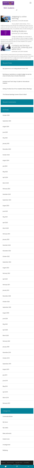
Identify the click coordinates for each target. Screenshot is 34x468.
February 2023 (6, 234)
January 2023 (6, 239)
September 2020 (7, 307)
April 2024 (5, 177)
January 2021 (6, 290)
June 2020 (5, 318)
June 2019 (5, 380)
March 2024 (6, 183)
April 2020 (5, 330)
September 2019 (7, 363)
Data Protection (10, 462)
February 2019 (6, 403)
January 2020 (6, 346)
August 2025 (6, 126)
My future (5, 422)
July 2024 (5, 166)
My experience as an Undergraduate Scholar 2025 (15, 68)
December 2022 (7, 245)
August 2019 (6, 369)
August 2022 (6, 267)
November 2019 (7, 352)
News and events (7, 433)
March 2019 (6, 397)
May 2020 (5, 324)
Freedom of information (6, 464)
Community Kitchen (8, 416)
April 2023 (5, 222)
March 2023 (6, 228)
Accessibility (26, 462)
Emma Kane (15, 20)
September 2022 (7, 262)
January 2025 (6, 143)
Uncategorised (6, 444)
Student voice (6, 439)
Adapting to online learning (19, 17)
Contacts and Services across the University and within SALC (22, 47)
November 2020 (7, 296)
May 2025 (5, 138)
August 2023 (6, 205)
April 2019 (5, 392)
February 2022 (6, 273)
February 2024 (6, 188)
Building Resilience (19, 31)
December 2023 (7, 194)
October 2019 (6, 358)
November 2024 (7, 149)
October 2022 (6, 256)
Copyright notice (18, 462)
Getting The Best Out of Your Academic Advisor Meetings (17, 89)
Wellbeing (26, 33)
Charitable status (16, 464)
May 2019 (5, 386)
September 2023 (7, 200)
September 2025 (7, 121)
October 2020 (6, 301)
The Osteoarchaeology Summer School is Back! (15, 94)
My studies (26, 20)
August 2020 (6, 313)
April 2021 (5, 279)
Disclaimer (3, 462)
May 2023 (5, 217)
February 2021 (6, 284)
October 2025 (6, 115)
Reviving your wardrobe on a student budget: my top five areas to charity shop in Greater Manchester (17, 75)
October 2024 (6, 155)
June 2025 (5, 132)
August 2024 (6, 160)
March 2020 (6, 335)
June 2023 (5, 211)
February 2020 (6, 341)
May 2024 (5, 171)
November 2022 (7, 250)
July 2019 (5, 375)
